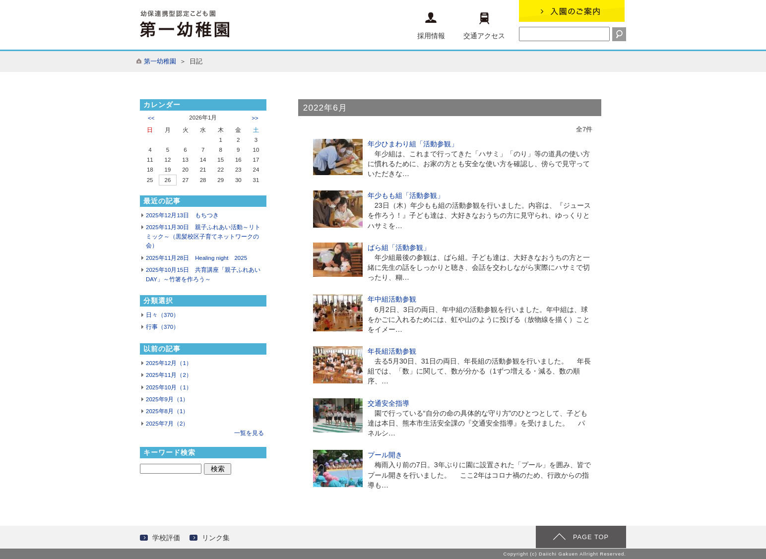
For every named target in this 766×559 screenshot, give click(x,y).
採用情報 (431, 26)
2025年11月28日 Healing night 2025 (196, 258)
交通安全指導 (388, 403)
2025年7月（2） (167, 424)
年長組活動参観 (392, 351)
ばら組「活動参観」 (399, 247)
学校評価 (166, 538)
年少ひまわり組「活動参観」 (413, 144)
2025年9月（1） (167, 399)
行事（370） (162, 327)
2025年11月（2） (169, 375)
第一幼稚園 (160, 61)
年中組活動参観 (392, 299)
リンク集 (216, 538)
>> (255, 118)
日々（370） (162, 315)
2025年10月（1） (169, 387)
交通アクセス (484, 26)
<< (151, 118)
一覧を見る (249, 433)
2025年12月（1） (169, 363)
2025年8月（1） (167, 411)
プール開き (385, 455)
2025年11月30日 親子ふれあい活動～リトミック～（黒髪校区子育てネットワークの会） (203, 236)
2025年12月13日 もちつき (182, 215)
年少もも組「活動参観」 (406, 195)
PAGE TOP (591, 537)
